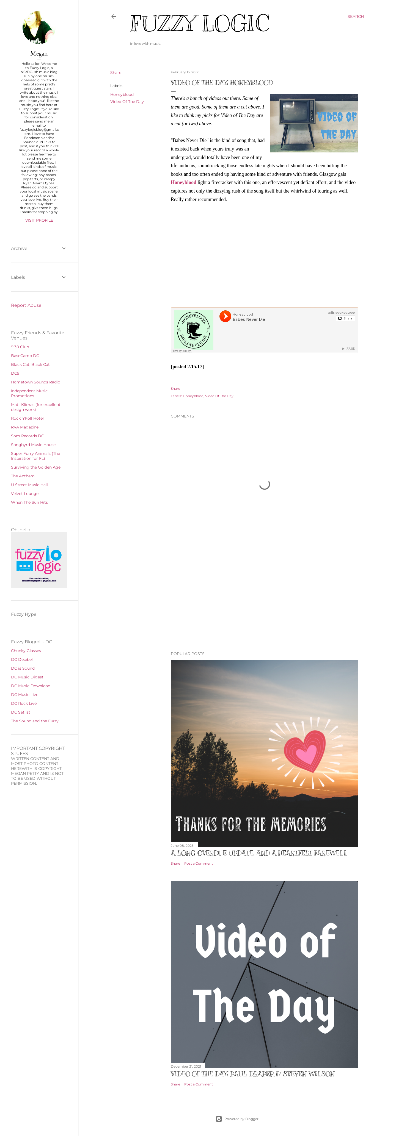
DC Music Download (30, 685)
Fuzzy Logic (200, 23)
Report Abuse (26, 305)
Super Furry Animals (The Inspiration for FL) (35, 456)
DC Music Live (24, 694)
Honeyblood (122, 94)
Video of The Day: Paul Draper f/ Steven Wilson (253, 1074)
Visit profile (39, 220)
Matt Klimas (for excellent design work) (36, 407)
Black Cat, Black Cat (30, 364)
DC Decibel (22, 659)
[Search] (356, 16)
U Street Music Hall (29, 484)
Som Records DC (27, 435)
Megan (39, 53)
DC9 (15, 373)
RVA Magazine (24, 427)
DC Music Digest (27, 677)
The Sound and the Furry (35, 721)
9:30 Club (20, 346)
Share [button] (115, 72)
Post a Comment (198, 863)
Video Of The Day (127, 101)
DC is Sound (23, 668)
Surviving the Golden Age (36, 467)
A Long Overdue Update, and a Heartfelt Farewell (259, 853)
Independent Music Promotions (29, 393)
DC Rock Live (24, 703)
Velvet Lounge (24, 493)
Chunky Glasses (26, 650)
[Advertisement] (264, 599)
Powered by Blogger (237, 1119)
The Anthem (23, 476)
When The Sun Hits (29, 502)
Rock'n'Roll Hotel (27, 418)
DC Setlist (20, 712)
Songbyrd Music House (33, 444)
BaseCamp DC (25, 355)
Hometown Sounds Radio (35, 382)
